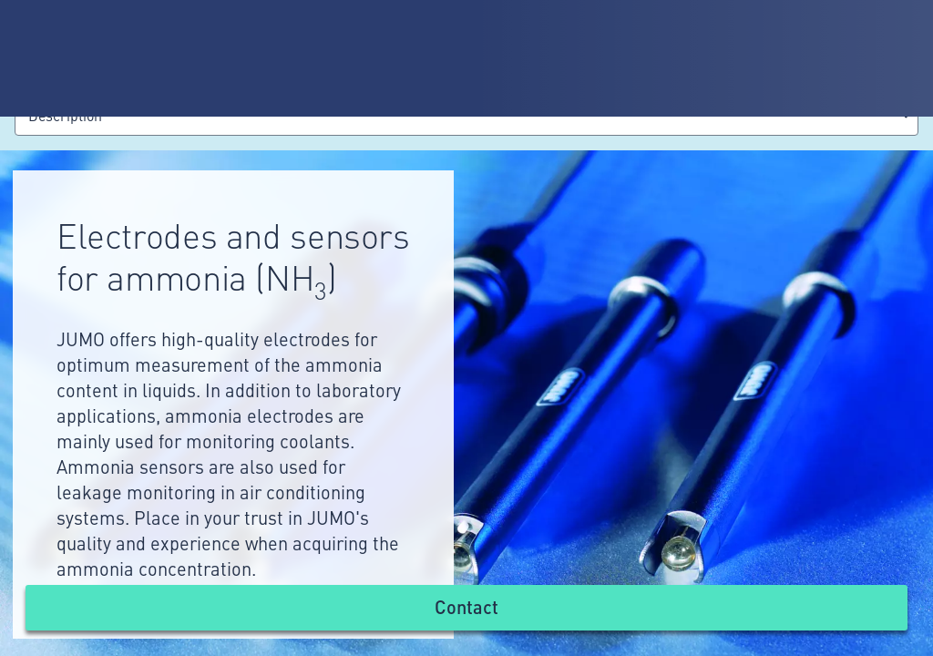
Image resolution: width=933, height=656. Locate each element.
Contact (466, 606)
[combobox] (466, 117)
